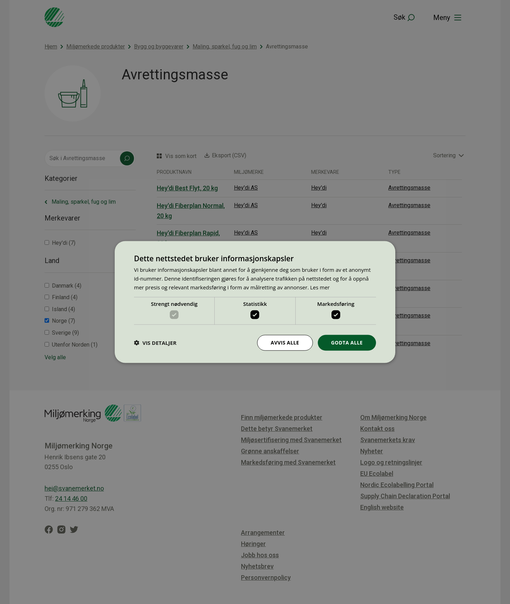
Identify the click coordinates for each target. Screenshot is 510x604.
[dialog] (255, 302)
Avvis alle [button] (284, 342)
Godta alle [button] (347, 342)
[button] (155, 343)
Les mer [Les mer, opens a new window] (320, 286)
